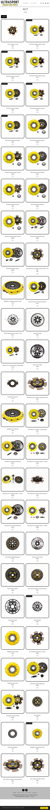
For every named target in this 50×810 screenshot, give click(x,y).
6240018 (37, 506)
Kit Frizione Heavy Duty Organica (12, 141)
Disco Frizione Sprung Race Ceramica (37, 661)
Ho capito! (44, 808)
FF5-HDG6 (37, 242)
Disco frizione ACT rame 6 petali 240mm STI (37, 502)
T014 (12, 697)
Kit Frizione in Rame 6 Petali (12, 726)
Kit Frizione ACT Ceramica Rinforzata (12, 534)
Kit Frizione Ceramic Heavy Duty (37, 238)
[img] (12, 30)
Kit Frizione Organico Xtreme (12, 270)
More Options (29, 20)
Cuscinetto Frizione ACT (12, 401)
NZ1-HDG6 (37, 113)
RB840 (13, 406)
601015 (37, 340)
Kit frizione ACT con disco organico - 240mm (12, 502)
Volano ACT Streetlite (37, 367)
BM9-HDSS (37, 698)
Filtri (4, 16)
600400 (37, 570)
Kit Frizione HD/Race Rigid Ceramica (37, 44)
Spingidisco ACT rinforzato (13, 435)
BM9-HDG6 (12, 730)
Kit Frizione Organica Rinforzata (37, 693)
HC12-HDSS (12, 472)
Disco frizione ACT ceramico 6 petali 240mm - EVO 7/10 (37, 271)
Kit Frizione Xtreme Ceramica (12, 76)
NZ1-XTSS (12, 113)
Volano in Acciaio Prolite (37, 566)
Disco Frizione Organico (12, 597)
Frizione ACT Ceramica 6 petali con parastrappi (13, 369)
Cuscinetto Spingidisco (12, 757)
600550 (13, 340)
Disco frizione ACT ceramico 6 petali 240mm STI (37, 402)
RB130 (13, 762)
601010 (37, 372)
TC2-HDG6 (12, 374)
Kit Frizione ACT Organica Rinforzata (12, 468)
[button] (43, 3)
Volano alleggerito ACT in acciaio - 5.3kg (12, 336)
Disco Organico (37, 725)
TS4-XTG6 (12, 210)
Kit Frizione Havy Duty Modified (37, 173)
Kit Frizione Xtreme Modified (37, 205)
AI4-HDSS (37, 440)
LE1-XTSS (37, 308)
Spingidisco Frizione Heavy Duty (37, 757)
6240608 (37, 276)
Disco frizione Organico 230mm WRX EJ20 (37, 597)
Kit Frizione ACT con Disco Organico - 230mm (37, 469)
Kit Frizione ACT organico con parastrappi (37, 435)
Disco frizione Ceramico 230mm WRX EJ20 (13, 790)
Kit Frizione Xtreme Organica (12, 109)
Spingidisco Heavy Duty (13, 693)
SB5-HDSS (37, 474)
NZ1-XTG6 (12, 81)
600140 (13, 634)
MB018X (12, 308)
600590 (37, 634)
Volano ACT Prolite (37, 336)
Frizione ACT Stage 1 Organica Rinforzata (37, 304)
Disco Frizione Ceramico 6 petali (37, 789)
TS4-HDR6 (12, 178)
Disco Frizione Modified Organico (12, 566)
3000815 (12, 602)
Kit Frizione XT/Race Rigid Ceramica (37, 76)
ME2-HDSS (12, 506)
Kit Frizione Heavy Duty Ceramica (37, 109)
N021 (37, 762)
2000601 (12, 570)
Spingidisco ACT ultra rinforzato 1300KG (12, 303)
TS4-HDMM (37, 178)
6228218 (12, 794)
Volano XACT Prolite (12, 629)
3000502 (37, 602)
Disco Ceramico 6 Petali (13, 44)
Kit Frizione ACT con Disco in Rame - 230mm (37, 534)
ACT (12, 48)
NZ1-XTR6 (37, 80)
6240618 (37, 408)
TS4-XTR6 (12, 242)
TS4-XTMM (37, 210)
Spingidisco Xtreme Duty (12, 661)
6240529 (37, 794)
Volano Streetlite (37, 629)
